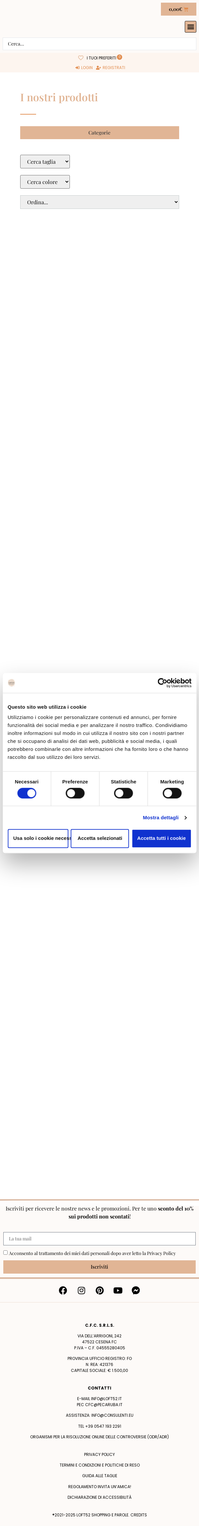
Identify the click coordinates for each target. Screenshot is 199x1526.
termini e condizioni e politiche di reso (100, 1465)
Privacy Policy (161, 1253)
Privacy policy (99, 1454)
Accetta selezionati (99, 838)
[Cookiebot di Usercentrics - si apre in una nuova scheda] (162, 683)
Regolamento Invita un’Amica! (99, 1486)
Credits (138, 1515)
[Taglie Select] (45, 161)
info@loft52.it (106, 1398)
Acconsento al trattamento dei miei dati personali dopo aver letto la (92, 1253)
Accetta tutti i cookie (161, 838)
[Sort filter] (99, 202)
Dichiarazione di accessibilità (99, 1497)
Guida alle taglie (99, 1476)
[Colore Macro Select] (45, 182)
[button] (190, 27)
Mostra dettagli (160, 817)
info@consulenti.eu (112, 1415)
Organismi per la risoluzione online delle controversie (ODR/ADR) (99, 1437)
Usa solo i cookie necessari (40, 838)
